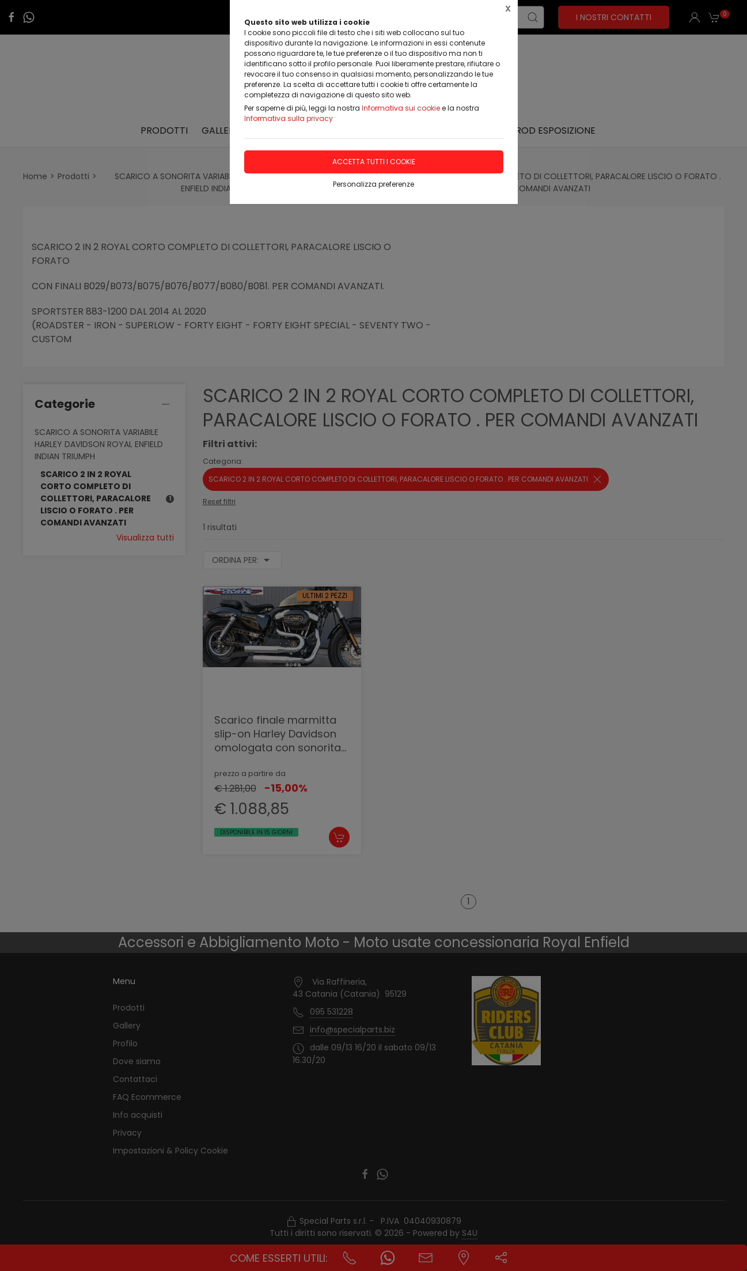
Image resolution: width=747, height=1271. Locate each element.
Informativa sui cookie (401, 108)
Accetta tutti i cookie (373, 162)
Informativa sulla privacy (288, 118)
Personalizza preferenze (373, 184)
